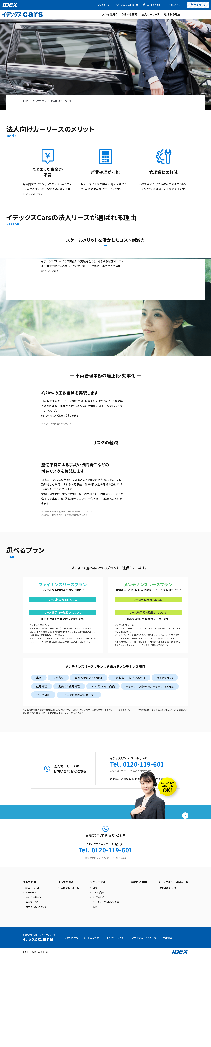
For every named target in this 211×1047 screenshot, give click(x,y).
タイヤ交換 (98, 989)
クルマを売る (129, 14)
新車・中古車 (32, 979)
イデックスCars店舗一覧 (126, 5)
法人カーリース (150, 14)
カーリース (31, 984)
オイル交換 (98, 984)
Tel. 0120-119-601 (137, 825)
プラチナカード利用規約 (144, 1029)
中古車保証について (36, 998)
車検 (95, 979)
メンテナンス (103, 5)
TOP (25, 101)
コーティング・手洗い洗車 (106, 994)
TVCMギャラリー (168, 979)
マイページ (198, 5)
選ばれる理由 (172, 14)
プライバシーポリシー (115, 1029)
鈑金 (95, 998)
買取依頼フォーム (70, 979)
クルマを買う (109, 14)
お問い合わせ (175, 5)
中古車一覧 (31, 994)
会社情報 (167, 1029)
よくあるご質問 (154, 5)
